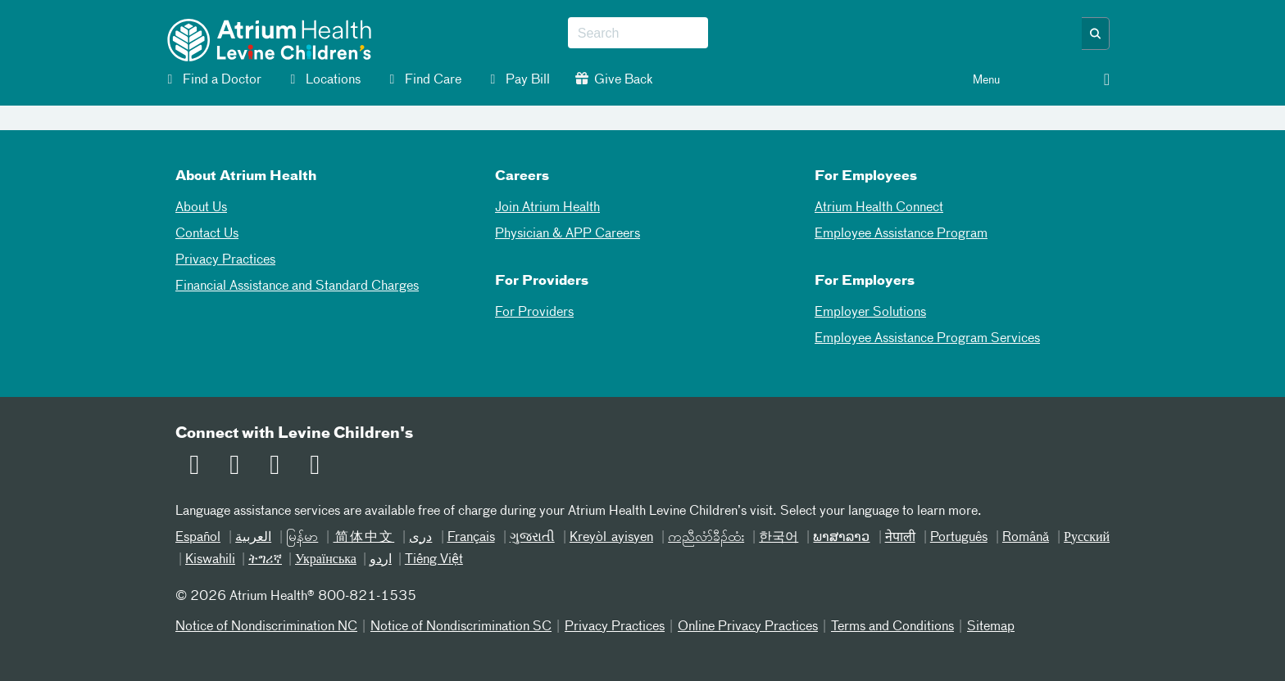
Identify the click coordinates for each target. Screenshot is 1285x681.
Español (197, 537)
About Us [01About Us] (201, 207)
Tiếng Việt (434, 559)
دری (420, 537)
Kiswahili (210, 559)
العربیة (253, 537)
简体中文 (363, 537)
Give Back (613, 79)
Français (471, 537)
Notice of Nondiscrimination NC (266, 627)
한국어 (778, 537)
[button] (1096, 33)
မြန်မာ (302, 537)
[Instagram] (312, 467)
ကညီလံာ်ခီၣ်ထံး (706, 537)
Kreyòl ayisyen (611, 537)
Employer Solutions (870, 312)
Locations (323, 79)
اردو (381, 559)
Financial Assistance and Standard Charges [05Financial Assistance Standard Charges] (297, 286)
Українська (325, 559)
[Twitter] (272, 467)
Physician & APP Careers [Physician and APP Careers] (567, 234)
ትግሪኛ (265, 559)
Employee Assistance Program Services (927, 338)
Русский (1087, 537)
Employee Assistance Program (901, 234)
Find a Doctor (212, 79)
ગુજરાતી (532, 537)
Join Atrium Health (547, 207)
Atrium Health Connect (879, 207)
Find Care (423, 79)
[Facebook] (232, 467)
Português (959, 537)
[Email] (191, 467)
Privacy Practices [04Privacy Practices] (225, 260)
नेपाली (900, 537)
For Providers (534, 312)
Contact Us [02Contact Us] (206, 234)
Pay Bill (518, 79)
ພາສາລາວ (841, 537)
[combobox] (638, 33)
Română (1025, 537)
